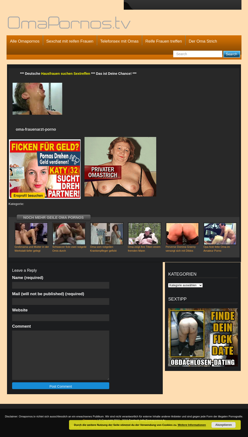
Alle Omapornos (24, 41)
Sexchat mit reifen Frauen (69, 41)
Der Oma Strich (203, 41)
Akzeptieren (223, 425)
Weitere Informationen (192, 424)
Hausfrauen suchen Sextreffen (65, 73)
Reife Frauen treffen (163, 41)
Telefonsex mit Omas (119, 41)
